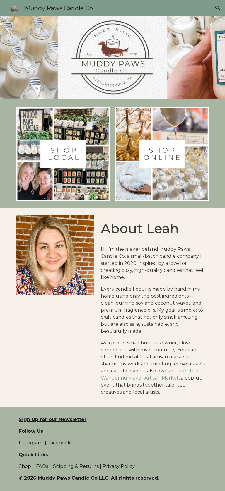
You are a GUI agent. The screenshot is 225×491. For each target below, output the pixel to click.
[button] (218, 8)
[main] (153, 228)
